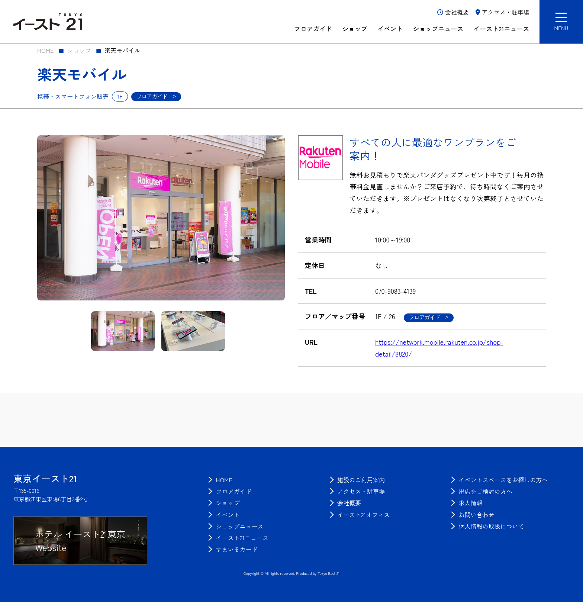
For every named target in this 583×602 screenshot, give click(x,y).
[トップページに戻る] (45, 478)
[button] (561, 22)
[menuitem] (224, 479)
